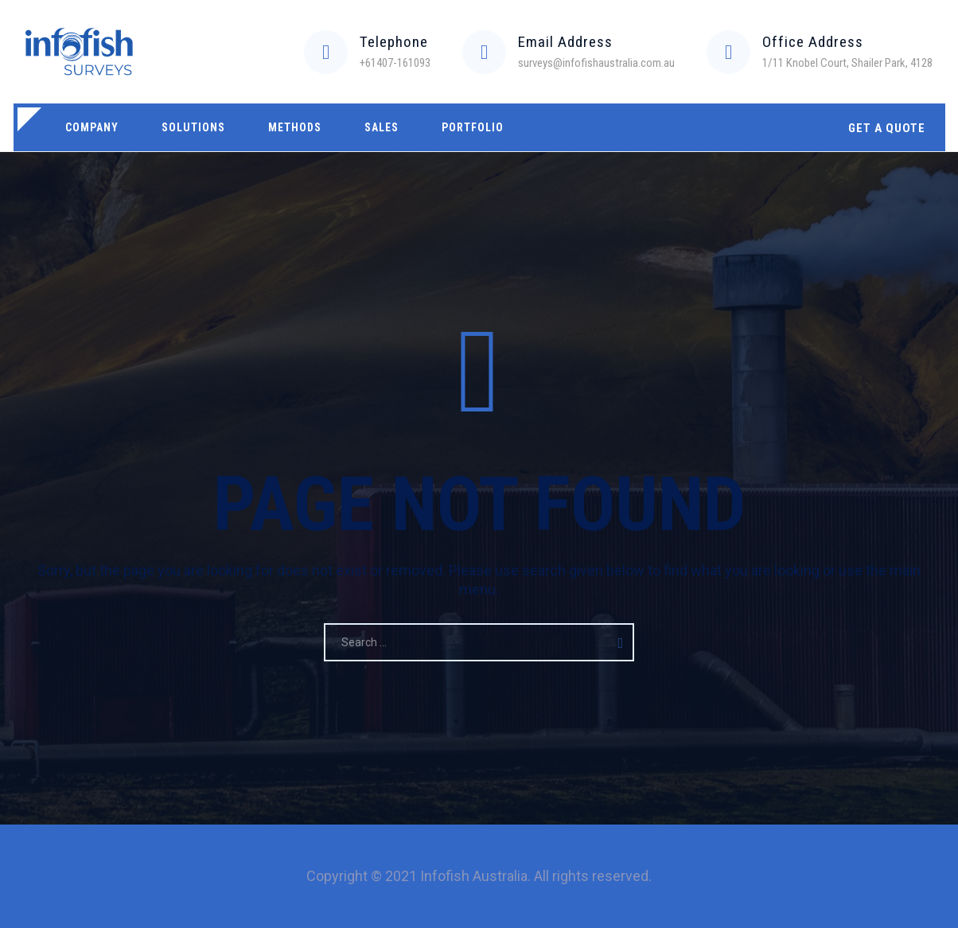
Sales (381, 127)
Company (92, 127)
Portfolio (473, 127)
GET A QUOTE (886, 128)
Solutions (193, 127)
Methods (294, 127)
